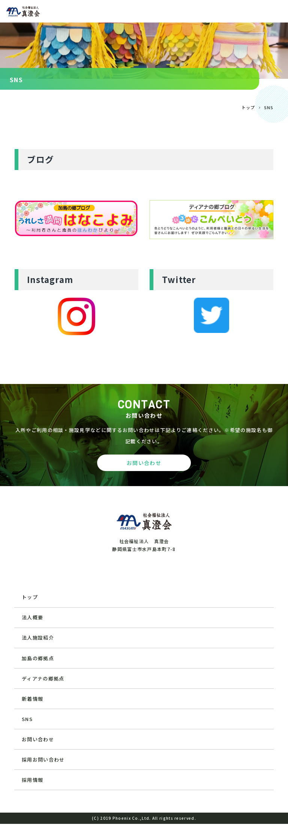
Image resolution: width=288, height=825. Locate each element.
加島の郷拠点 (38, 658)
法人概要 (32, 617)
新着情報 (32, 699)
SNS (27, 719)
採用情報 (32, 780)
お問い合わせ (38, 740)
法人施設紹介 (38, 637)
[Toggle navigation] (276, 11)
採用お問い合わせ (43, 760)
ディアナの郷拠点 (43, 678)
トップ (248, 107)
